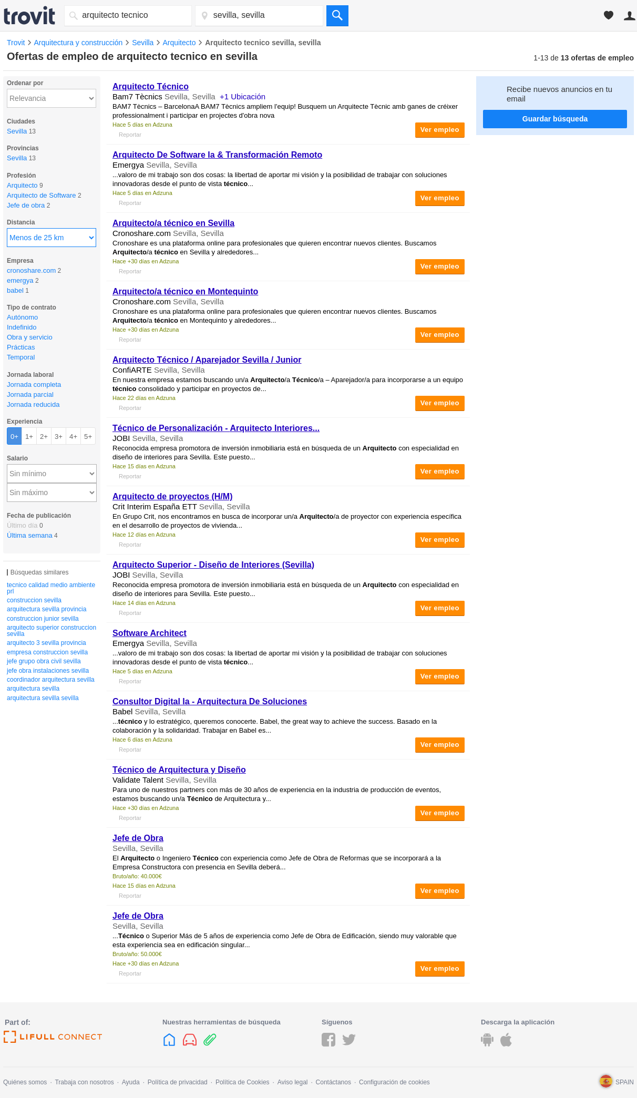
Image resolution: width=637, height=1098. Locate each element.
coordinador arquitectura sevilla (51, 679)
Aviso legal (293, 1082)
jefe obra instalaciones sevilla (48, 671)
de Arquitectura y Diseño (179, 769)
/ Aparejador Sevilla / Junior (207, 359)
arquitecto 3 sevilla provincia (46, 643)
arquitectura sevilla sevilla (43, 698)
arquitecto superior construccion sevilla (51, 630)
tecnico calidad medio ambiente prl (51, 588)
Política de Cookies (242, 1082)
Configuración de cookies (394, 1082)
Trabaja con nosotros (84, 1082)
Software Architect (149, 633)
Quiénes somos (25, 1082)
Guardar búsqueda (555, 119)
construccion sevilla (34, 600)
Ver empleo (439, 130)
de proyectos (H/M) (172, 496)
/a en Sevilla (173, 223)
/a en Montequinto (185, 291)
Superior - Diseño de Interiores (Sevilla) (213, 564)
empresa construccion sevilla (47, 652)
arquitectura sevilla (33, 688)
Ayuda (131, 1082)
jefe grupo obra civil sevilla (44, 661)
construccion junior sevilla (43, 618)
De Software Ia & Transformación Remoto (217, 154)
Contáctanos (333, 1082)
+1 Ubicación (242, 96)
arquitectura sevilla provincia (46, 609)
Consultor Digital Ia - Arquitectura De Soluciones (209, 701)
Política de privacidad (178, 1082)
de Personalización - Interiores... (216, 428)
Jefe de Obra (137, 838)
